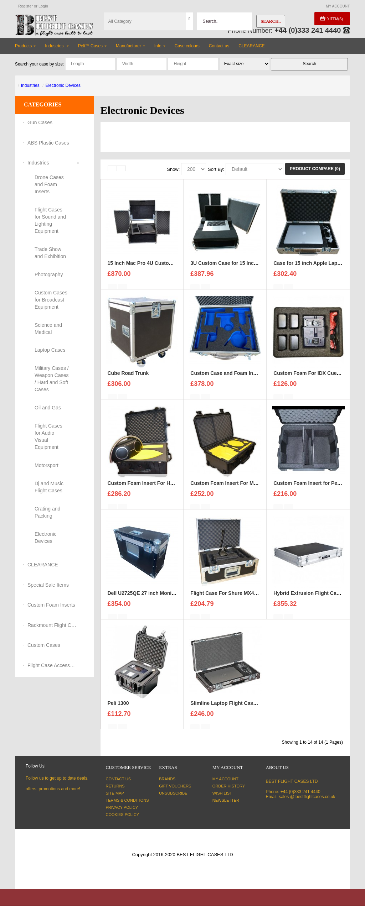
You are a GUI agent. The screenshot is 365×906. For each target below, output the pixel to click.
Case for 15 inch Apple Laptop (309, 268)
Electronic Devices (63, 85)
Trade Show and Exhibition (50, 252)
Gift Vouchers (175, 786)
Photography (49, 274)
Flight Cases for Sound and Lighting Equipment (50, 220)
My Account (225, 779)
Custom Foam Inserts (51, 605)
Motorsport (46, 465)
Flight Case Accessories (52, 665)
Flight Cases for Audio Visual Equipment (48, 436)
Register (25, 6)
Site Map (115, 793)
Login (43, 6)
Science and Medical (48, 328)
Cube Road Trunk (128, 378)
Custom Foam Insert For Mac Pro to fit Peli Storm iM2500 (257, 488)
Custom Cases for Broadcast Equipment (51, 300)
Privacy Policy (122, 807)
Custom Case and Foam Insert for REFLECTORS (247, 378)
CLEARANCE (42, 564)
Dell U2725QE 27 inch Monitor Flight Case (157, 598)
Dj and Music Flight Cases (49, 487)
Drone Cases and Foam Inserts (49, 184)
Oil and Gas (48, 407)
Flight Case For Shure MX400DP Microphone (243, 598)
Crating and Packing (47, 512)
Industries (30, 85)
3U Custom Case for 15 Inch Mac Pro (233, 268)
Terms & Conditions (127, 800)
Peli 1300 (118, 708)
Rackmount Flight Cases (52, 625)
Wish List (222, 793)
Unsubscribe (173, 793)
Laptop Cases (50, 350)
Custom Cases (43, 645)
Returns (115, 786)
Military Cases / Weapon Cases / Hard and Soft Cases (52, 378)
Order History (228, 786)
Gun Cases (39, 122)
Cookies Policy (122, 814)
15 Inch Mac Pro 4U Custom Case (147, 268)
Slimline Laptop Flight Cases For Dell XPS (240, 708)
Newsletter (225, 800)
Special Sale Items (48, 585)
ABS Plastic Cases (48, 143)
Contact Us (118, 779)
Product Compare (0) (315, 168)
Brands (167, 779)
